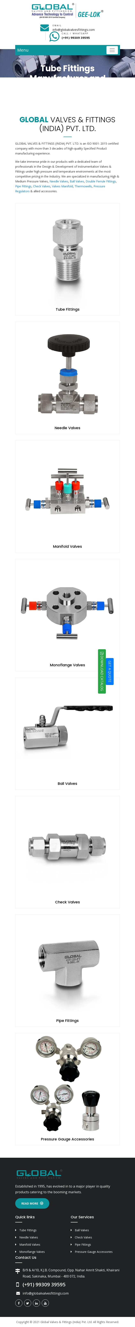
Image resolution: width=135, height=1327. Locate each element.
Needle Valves (59, 181)
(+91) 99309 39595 (76, 38)
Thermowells (83, 186)
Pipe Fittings (23, 186)
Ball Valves (77, 181)
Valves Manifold (62, 186)
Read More (32, 1203)
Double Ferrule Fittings (101, 181)
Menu (23, 50)
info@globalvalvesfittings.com (74, 30)
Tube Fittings (68, 309)
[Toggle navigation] (112, 50)
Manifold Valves (67, 546)
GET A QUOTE (109, 671)
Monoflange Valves (67, 665)
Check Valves (41, 186)
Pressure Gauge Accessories (67, 1139)
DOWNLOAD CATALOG (102, 671)
